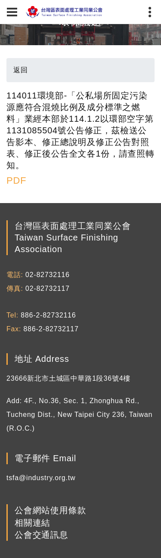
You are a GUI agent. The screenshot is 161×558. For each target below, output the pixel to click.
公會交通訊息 (41, 535)
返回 (20, 70)
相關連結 (32, 522)
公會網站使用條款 (50, 510)
